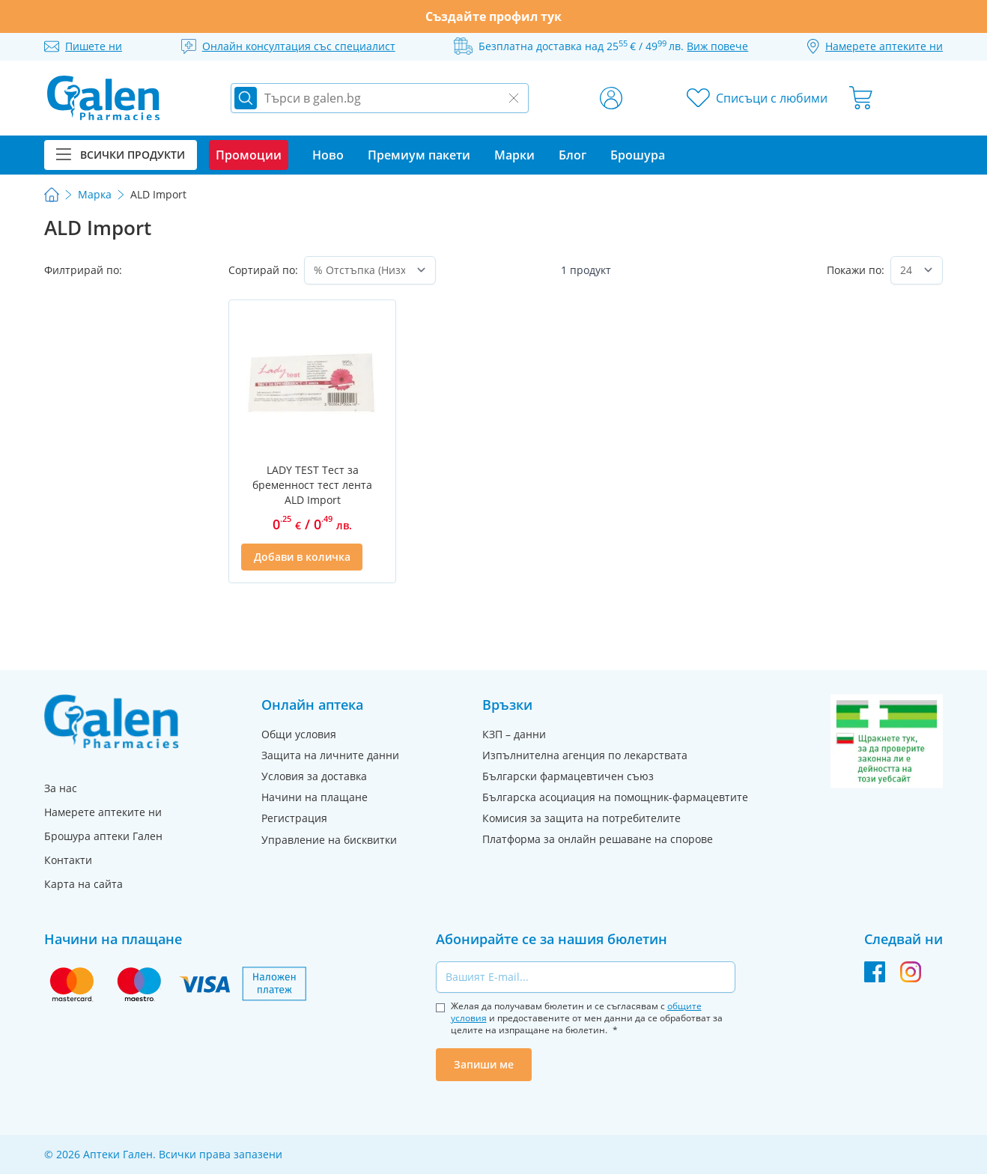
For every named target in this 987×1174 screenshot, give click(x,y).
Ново (328, 155)
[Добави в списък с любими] (374, 557)
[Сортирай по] (369, 270)
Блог (572, 155)
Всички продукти (120, 154)
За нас (60, 788)
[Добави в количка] (301, 557)
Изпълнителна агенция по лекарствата (584, 755)
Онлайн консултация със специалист (298, 46)
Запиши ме (484, 1064)
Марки (514, 155)
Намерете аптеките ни (103, 812)
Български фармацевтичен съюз (568, 776)
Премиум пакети (419, 155)
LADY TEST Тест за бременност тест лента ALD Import (312, 485)
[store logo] (103, 98)
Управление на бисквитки (329, 840)
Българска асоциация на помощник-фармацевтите (615, 797)
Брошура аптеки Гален (103, 836)
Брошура (637, 155)
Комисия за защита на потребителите (581, 818)
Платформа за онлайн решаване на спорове (597, 839)
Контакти (68, 860)
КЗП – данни (514, 734)
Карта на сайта (83, 884)
